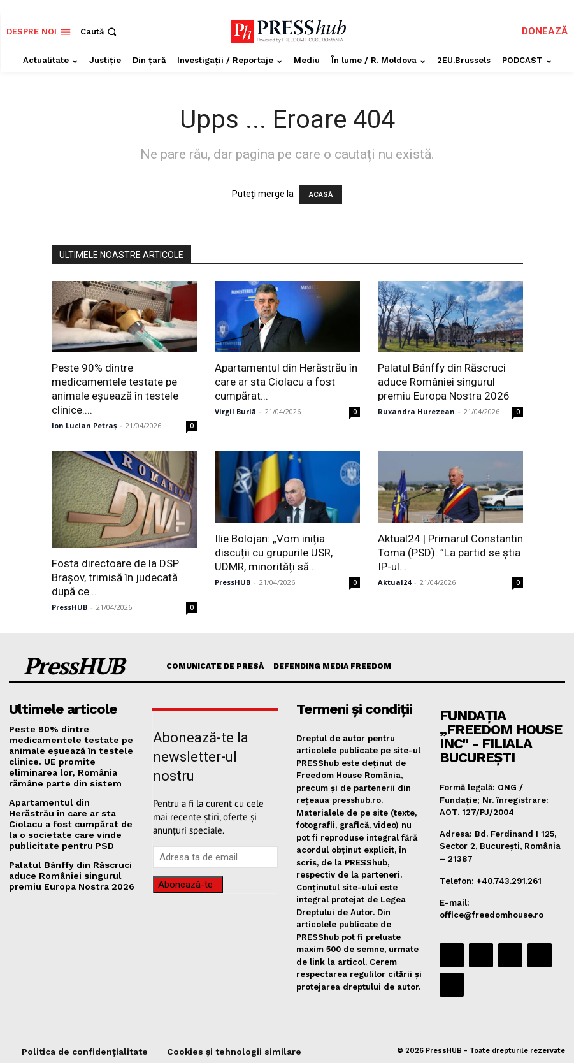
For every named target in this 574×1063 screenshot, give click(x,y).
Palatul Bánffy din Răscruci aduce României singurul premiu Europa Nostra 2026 (444, 381)
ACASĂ (321, 195)
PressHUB (69, 607)
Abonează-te (185, 884)
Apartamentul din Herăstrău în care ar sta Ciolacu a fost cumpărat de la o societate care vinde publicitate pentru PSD (71, 814)
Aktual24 (394, 582)
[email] (215, 857)
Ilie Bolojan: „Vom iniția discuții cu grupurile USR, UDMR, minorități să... (274, 552)
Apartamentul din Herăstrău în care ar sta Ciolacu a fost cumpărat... (286, 381)
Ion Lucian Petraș (84, 425)
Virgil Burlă (235, 411)
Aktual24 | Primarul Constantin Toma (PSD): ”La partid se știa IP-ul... (450, 552)
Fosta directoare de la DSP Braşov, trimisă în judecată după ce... (115, 577)
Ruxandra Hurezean (416, 411)
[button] (99, 31)
